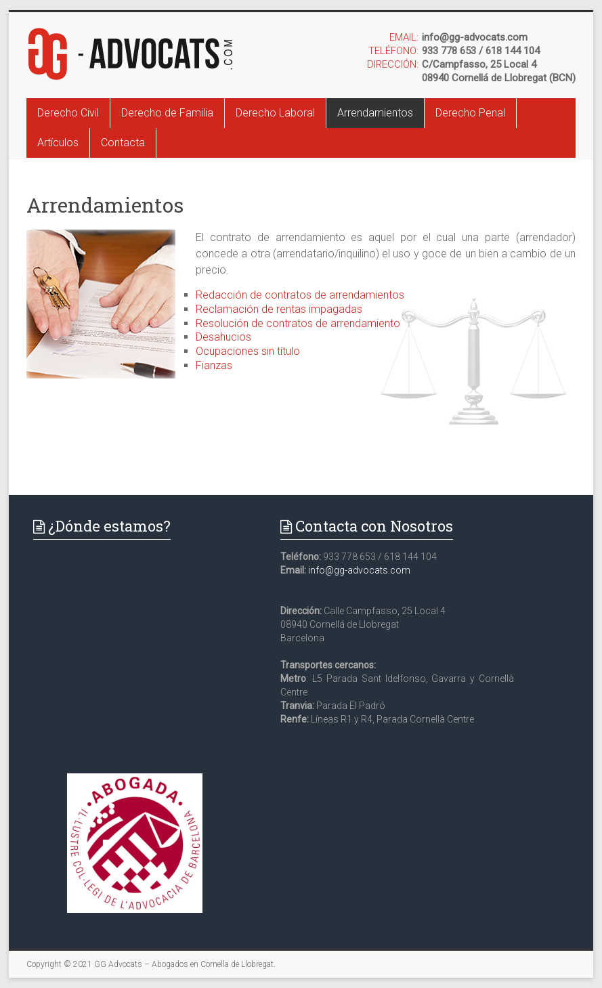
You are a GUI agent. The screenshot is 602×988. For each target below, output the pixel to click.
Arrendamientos (375, 112)
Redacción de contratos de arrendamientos (300, 294)
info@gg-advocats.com (359, 570)
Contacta (123, 142)
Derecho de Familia (167, 112)
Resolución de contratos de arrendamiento (298, 323)
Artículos (58, 142)
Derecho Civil (68, 112)
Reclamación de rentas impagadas (279, 309)
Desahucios (223, 336)
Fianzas (214, 365)
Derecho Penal (470, 112)
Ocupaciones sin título (248, 351)
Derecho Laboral (275, 112)
